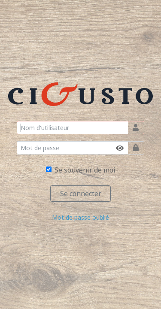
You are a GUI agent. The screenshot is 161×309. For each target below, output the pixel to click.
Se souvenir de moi (85, 170)
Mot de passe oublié (80, 217)
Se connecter (80, 193)
